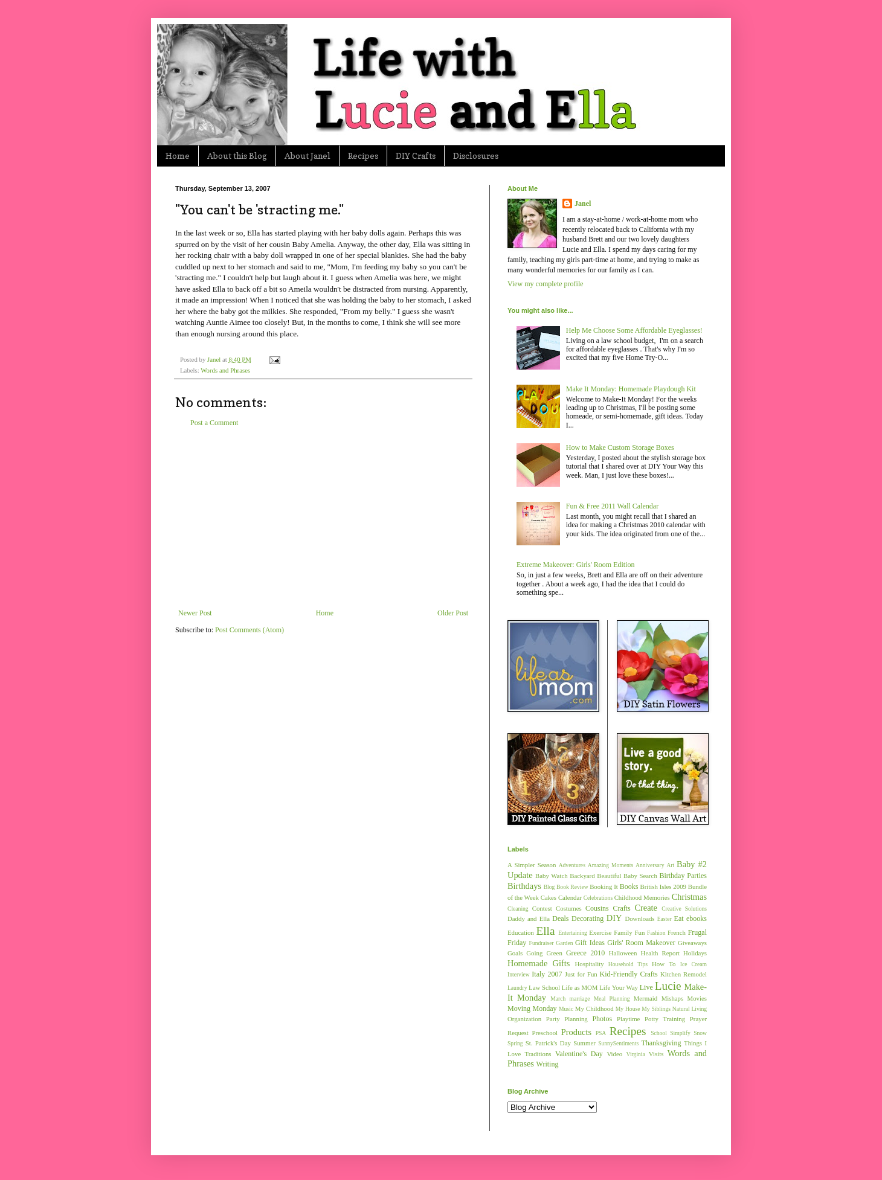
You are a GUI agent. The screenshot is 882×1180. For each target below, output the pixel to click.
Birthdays (524, 886)
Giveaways (692, 942)
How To (663, 963)
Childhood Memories (642, 897)
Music (566, 1008)
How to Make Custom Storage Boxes (620, 447)
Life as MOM (580, 987)
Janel (583, 203)
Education (520, 932)
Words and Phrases (225, 370)
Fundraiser (541, 943)
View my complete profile (545, 284)
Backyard (582, 875)
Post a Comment (214, 422)
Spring (515, 1043)
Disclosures (475, 155)
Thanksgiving (661, 1043)
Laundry (517, 987)
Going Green (544, 953)
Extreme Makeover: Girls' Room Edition (575, 564)
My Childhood (594, 1008)
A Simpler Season (531, 864)
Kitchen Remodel (683, 974)
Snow (700, 1033)
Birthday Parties (683, 875)
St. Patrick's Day (548, 1043)
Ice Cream (693, 964)
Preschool (545, 1032)
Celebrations (598, 897)
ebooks (696, 918)
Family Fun (629, 932)
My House (628, 1008)
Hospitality (589, 963)
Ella (545, 931)
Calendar (570, 897)
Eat (679, 918)
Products (576, 1032)
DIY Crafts (416, 155)
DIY (614, 918)
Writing (547, 1064)
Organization (524, 1018)
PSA (601, 1033)
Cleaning (518, 908)
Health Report (660, 953)
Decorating (587, 918)
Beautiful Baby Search (627, 875)
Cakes (548, 897)
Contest (542, 908)
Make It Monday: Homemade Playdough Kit (631, 389)
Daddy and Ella (528, 918)
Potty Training (665, 1018)
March (557, 998)
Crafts (621, 908)
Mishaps (673, 998)
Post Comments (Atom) (249, 630)
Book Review (572, 886)
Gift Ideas (590, 942)
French (677, 932)
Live (646, 987)
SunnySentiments (618, 1043)
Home (178, 155)
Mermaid (646, 998)
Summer (584, 1043)
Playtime (628, 1018)
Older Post (452, 613)
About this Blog (237, 155)
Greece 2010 (585, 953)
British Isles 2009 (663, 886)
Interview (518, 974)
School (659, 1033)
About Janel (307, 155)
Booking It (604, 886)
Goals (515, 953)
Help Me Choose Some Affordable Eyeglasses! (634, 330)
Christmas (689, 897)
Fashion (656, 932)
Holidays (695, 953)
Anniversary (650, 865)
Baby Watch (551, 875)
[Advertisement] (323, 518)
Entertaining (572, 932)
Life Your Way (618, 987)
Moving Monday (531, 1008)
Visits (656, 1053)
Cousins (597, 908)
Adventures (572, 865)
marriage (579, 998)
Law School (544, 987)
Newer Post (195, 613)
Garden (564, 943)
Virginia (635, 1054)
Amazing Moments (610, 865)
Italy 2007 (547, 974)
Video (614, 1053)
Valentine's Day (579, 1054)
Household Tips (628, 964)
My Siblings (656, 1008)
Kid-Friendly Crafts (629, 974)
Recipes (363, 155)
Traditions (538, 1053)
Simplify (680, 1033)
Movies (697, 998)
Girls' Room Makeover (641, 942)
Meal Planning (612, 998)
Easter (664, 918)
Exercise (600, 932)
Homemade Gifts (538, 963)
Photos (602, 1019)
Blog (549, 886)
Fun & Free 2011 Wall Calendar (612, 506)
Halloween (623, 953)
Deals (560, 918)
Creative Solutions (684, 908)
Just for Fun (581, 974)
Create (645, 907)
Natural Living (689, 1008)
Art (670, 865)
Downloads (639, 918)
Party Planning (567, 1018)
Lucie (668, 986)
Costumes (569, 908)
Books (629, 886)
